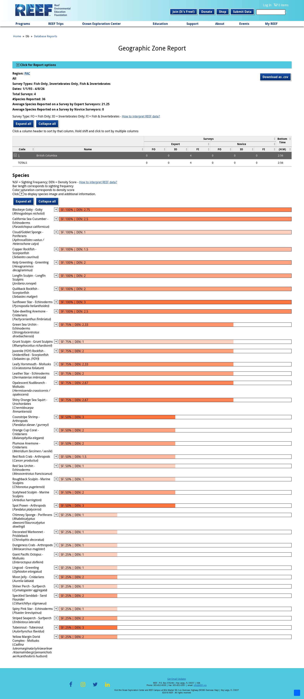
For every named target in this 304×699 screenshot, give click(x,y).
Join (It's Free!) (183, 12)
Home (17, 36)
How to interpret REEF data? (141, 116)
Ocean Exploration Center (101, 24)
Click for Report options (37, 65)
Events (244, 24)
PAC (27, 73)
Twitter (95, 686)
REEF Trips (56, 24)
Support (193, 24)
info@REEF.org (200, 685)
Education (160, 24)
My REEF (271, 24)
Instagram (83, 686)
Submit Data (242, 12)
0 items (283, 5)
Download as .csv (275, 77)
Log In (267, 5)
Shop (222, 12)
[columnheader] (210, 138)
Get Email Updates (176, 678)
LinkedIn (107, 686)
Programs (23, 24)
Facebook (70, 686)
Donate (206, 12)
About (219, 24)
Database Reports (45, 36)
